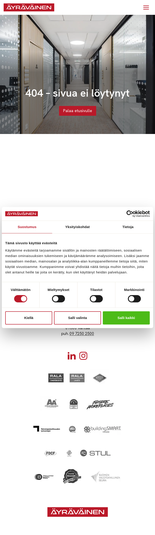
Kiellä (28, 318)
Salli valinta (77, 318)
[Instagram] (83, 356)
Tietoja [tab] (128, 227)
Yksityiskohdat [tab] (77, 227)
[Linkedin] (72, 356)
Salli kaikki (126, 318)
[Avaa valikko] (146, 7)
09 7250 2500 (82, 333)
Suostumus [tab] (27, 227)
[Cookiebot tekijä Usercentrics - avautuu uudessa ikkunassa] (130, 213)
